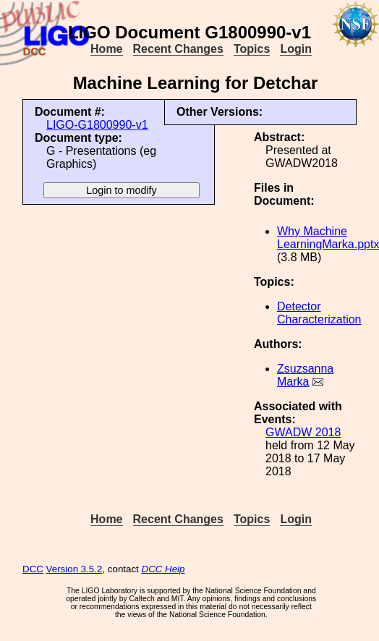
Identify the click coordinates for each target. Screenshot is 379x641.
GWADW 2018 (303, 432)
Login (296, 49)
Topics (252, 49)
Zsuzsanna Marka (305, 375)
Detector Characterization (319, 313)
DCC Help (163, 569)
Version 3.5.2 (74, 569)
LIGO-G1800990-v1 (97, 125)
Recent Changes (178, 49)
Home (106, 49)
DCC (32, 569)
